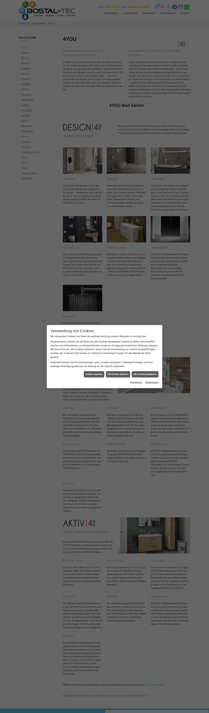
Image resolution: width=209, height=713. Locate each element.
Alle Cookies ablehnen (118, 374)
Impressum (136, 382)
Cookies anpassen (94, 374)
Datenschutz (151, 382)
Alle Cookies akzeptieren (145, 374)
